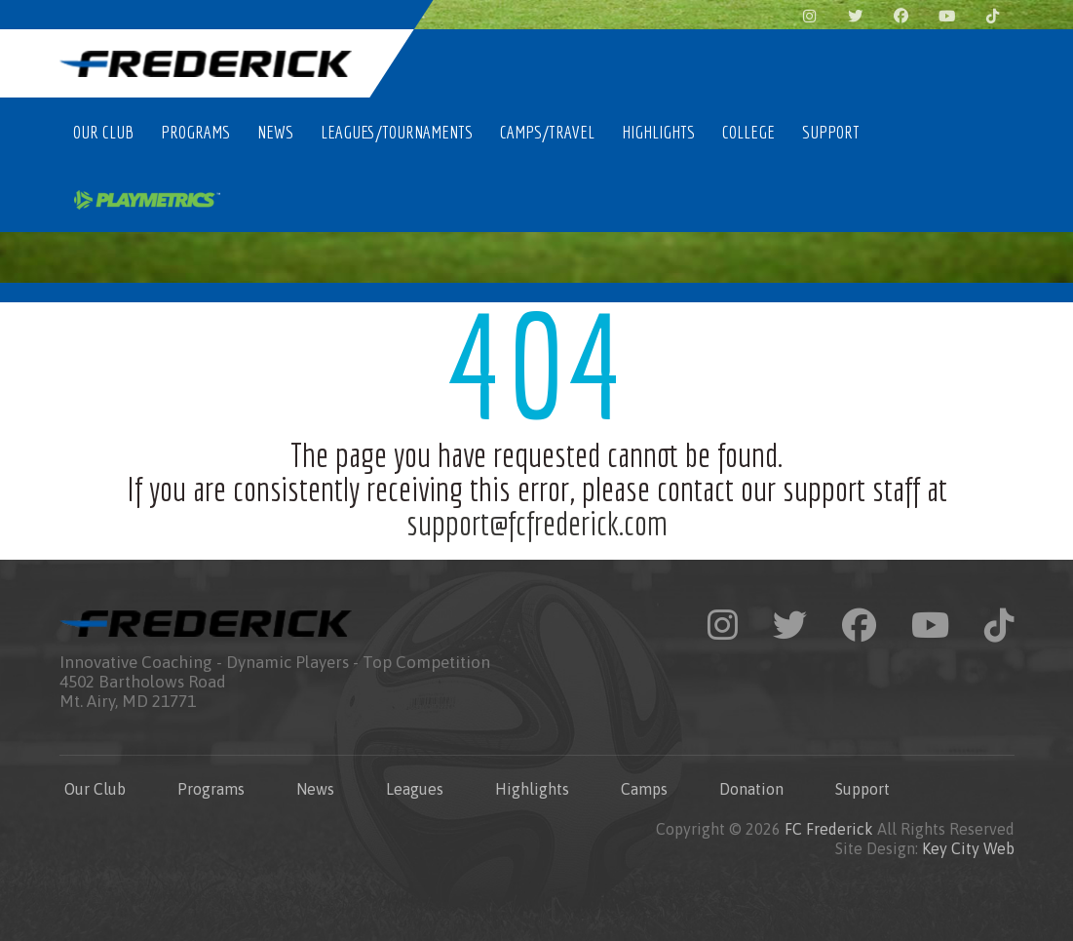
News (275, 131)
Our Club (103, 131)
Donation (751, 789)
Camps (644, 789)
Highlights (658, 131)
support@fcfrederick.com (537, 522)
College (748, 131)
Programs (195, 131)
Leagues (414, 789)
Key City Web (968, 848)
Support (831, 131)
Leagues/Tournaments (397, 131)
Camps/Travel (547, 131)
